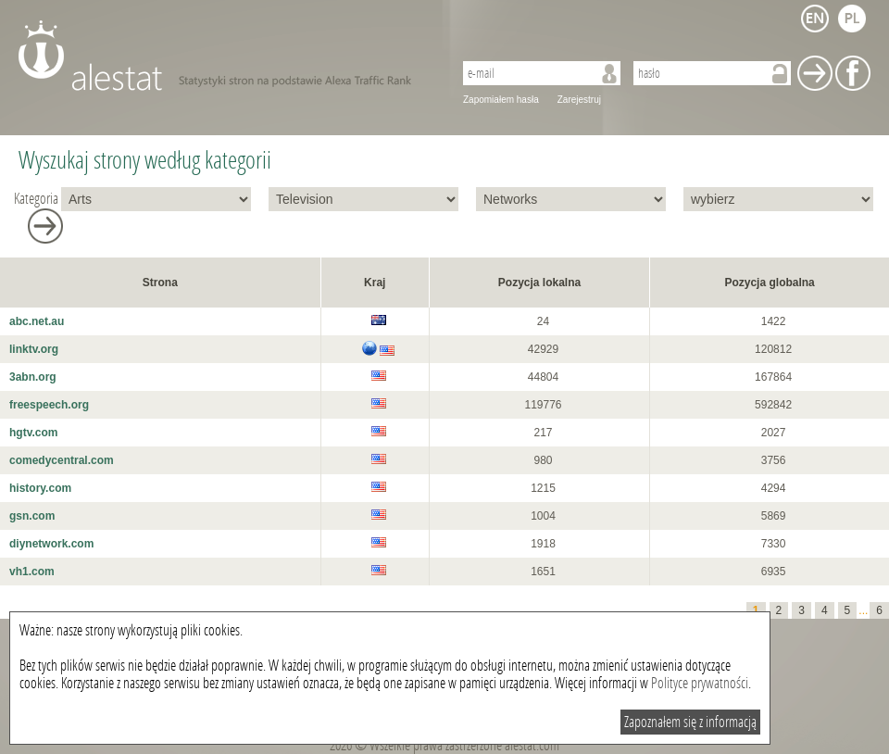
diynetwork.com (51, 543)
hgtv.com (33, 432)
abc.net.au (36, 321)
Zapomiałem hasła (501, 99)
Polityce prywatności (699, 683)
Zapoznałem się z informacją (690, 722)
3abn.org (32, 377)
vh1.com (32, 571)
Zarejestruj (579, 99)
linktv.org (33, 349)
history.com (40, 488)
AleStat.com (225, 55)
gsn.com (32, 515)
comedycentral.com (61, 460)
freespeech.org (49, 404)
